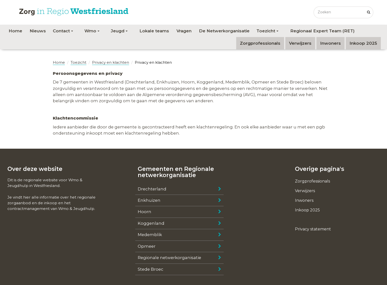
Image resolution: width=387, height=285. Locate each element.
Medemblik (150, 234)
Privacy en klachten (110, 62)
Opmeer (146, 246)
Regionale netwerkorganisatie (169, 257)
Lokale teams (154, 30)
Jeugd (119, 30)
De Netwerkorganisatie (224, 30)
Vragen (184, 30)
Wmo (91, 30)
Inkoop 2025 (363, 43)
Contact (63, 30)
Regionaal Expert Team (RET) (322, 30)
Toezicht (267, 30)
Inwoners (330, 43)
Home (15, 30)
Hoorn (144, 211)
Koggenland (151, 223)
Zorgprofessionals (260, 43)
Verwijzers (300, 43)
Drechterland (152, 188)
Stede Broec (150, 269)
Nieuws (38, 30)
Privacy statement (313, 229)
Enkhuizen (149, 200)
